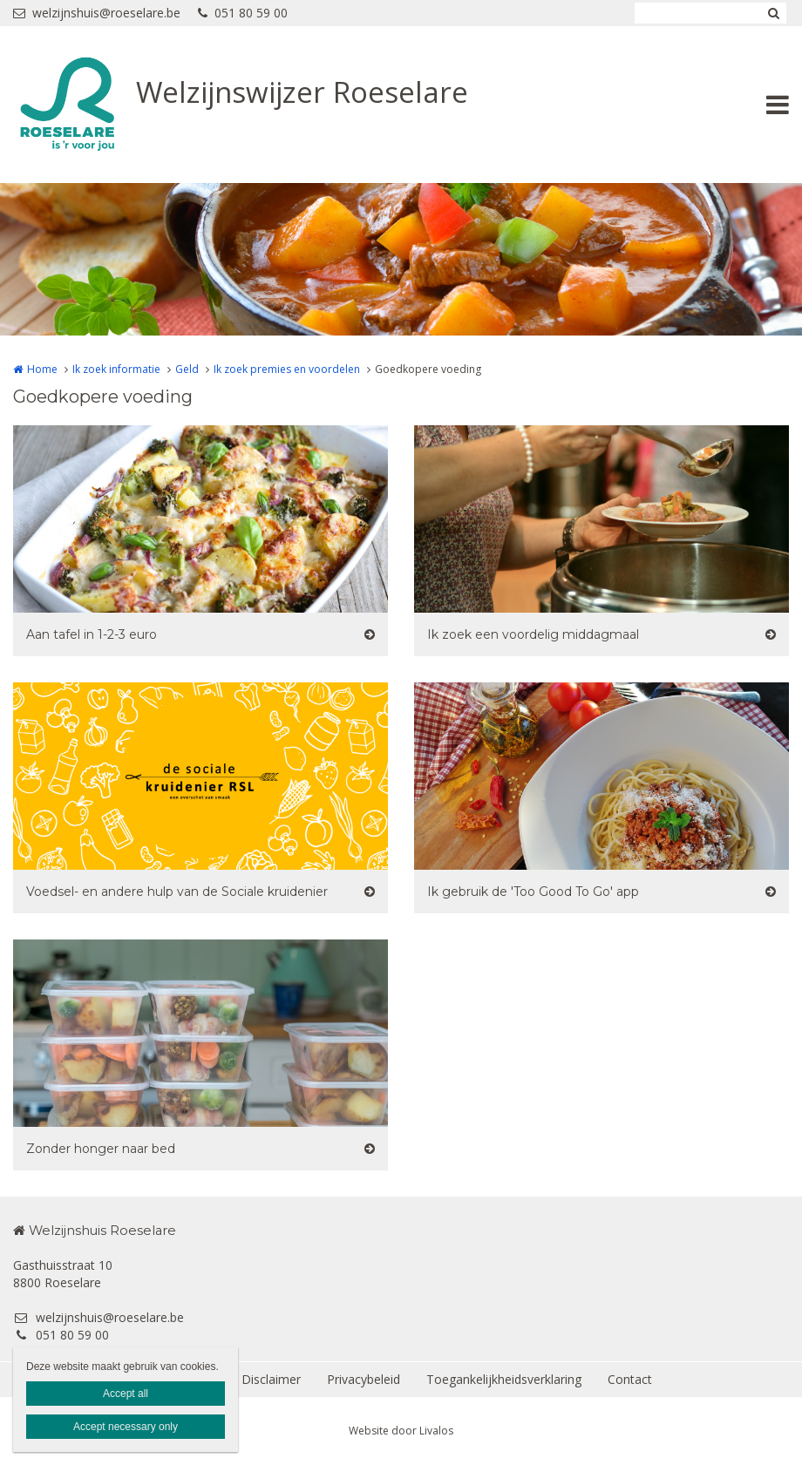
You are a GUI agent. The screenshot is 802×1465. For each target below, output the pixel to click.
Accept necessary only (125, 1427)
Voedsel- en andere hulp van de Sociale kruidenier (177, 891)
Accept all (125, 1393)
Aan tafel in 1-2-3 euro (91, 634)
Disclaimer (271, 1379)
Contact (630, 1379)
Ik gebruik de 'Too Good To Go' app (533, 891)
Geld (187, 369)
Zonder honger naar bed (100, 1148)
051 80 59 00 (243, 12)
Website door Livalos (401, 1430)
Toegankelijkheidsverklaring (503, 1379)
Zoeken (773, 13)
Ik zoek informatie (116, 369)
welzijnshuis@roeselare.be (96, 12)
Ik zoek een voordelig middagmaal (533, 634)
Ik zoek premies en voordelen (287, 369)
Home (42, 369)
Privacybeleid (363, 1379)
